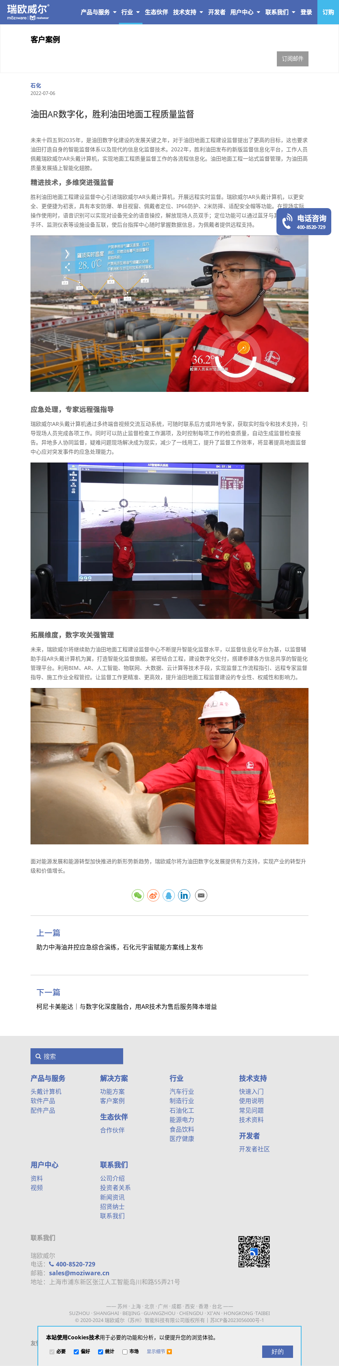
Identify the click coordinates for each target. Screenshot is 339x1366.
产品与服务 (99, 12)
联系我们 (280, 12)
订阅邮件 (292, 58)
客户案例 (45, 39)
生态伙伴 (114, 1117)
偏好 (85, 1351)
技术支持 (188, 12)
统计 (109, 1351)
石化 (36, 85)
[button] (159, 1351)
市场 (134, 1351)
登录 (306, 12)
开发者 (249, 1136)
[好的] (277, 1352)
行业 (130, 12)
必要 (61, 1351)
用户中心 (245, 12)
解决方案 (114, 1078)
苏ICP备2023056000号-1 (237, 1320)
